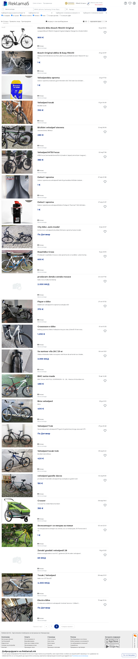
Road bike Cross (46, 252)
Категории (51, 643)
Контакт (4, 647)
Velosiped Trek (45, 426)
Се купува (15, 15)
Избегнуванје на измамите (79, 641)
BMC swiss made (46, 376)
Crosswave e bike (47, 326)
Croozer (42, 501)
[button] (17, 9)
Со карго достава (52, 15)
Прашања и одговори (77, 647)
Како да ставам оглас (31, 643)
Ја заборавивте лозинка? (78, 643)
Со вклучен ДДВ (65, 15)
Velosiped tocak (46, 102)
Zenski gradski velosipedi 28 (52, 550)
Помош (50, 645)
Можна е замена (26, 15)
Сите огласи (37, 3)
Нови (43, 15)
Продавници (47, 3)
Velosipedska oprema (49, 78)
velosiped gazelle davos (50, 476)
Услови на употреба (8, 645)
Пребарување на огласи (78, 639)
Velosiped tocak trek (48, 451)
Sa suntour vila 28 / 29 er (50, 351)
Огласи (5, 21)
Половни (36, 15)
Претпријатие (26, 21)
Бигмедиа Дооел (7, 639)
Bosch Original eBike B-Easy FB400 (56, 53)
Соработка (74, 645)
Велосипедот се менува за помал (55, 525)
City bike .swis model (49, 227)
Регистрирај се (29, 639)
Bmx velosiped (45, 401)
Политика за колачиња (80, 656)
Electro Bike (44, 600)
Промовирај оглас (30, 645)
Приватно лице (14, 21)
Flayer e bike (44, 301)
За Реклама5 (6, 641)
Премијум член (29, 647)
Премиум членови (54, 647)
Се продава (6, 15)
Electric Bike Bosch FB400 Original (56, 28)
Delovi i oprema (46, 177)
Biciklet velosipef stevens (51, 127)
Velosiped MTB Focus (48, 152)
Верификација (29, 641)
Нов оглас (51, 641)
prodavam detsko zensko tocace (54, 277)
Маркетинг (5, 643)
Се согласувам (129, 655)
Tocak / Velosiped (47, 575)
